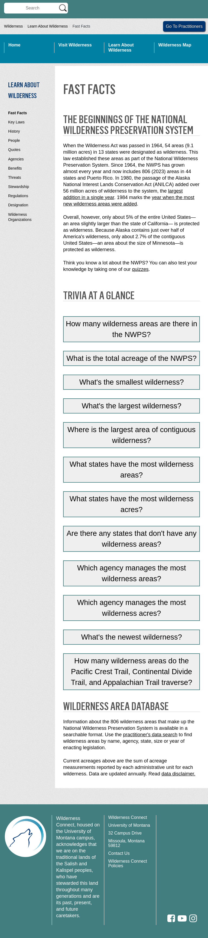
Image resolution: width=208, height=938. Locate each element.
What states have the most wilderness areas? (132, 469)
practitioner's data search (150, 734)
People (14, 140)
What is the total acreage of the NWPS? (131, 358)
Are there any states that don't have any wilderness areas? (132, 538)
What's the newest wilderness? (131, 637)
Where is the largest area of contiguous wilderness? (131, 435)
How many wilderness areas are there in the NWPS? (131, 329)
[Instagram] (193, 918)
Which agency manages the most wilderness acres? (131, 607)
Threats (14, 177)
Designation (18, 205)
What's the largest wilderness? (131, 406)
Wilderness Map (174, 45)
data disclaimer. (178, 773)
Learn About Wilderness (48, 26)
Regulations (18, 196)
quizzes (140, 269)
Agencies (16, 159)
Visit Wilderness (75, 45)
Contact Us (119, 853)
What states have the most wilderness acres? (132, 504)
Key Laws (16, 122)
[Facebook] (171, 918)
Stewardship (18, 186)
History (14, 131)
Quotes (14, 149)
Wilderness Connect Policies (127, 863)
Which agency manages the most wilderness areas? (131, 573)
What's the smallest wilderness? (131, 382)
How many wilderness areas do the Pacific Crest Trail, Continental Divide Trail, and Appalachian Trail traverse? (131, 672)
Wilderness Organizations (19, 217)
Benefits (15, 168)
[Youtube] (182, 918)
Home (14, 45)
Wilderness (13, 26)
